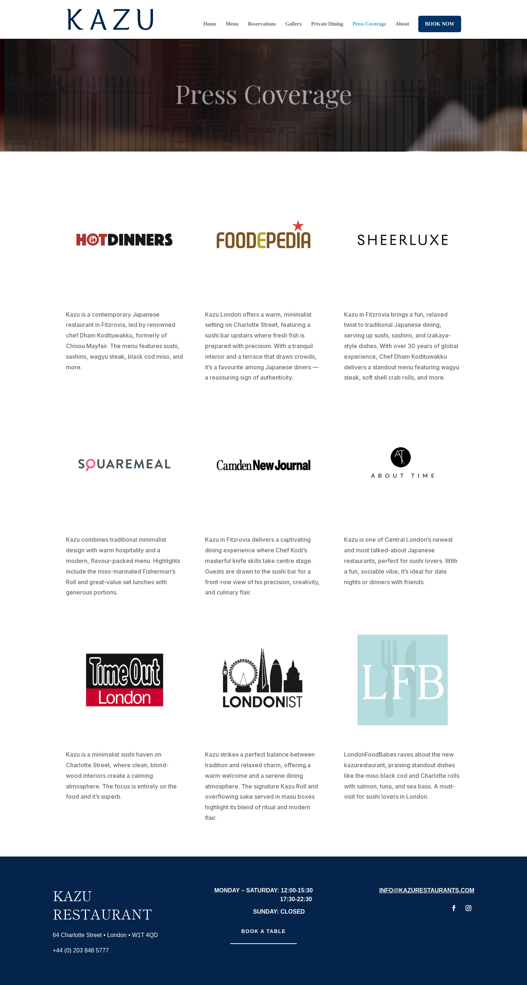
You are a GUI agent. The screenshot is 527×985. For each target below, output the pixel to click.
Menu (232, 24)
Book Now (440, 24)
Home (209, 24)
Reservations (262, 24)
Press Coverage (369, 24)
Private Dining (327, 24)
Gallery (293, 24)
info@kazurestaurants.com (426, 890)
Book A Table (263, 931)
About (402, 24)
